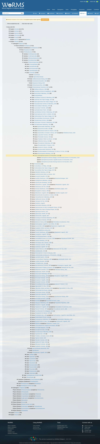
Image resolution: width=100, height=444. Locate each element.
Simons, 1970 (41, 211)
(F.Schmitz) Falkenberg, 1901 (45, 217)
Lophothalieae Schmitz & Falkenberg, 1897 (44, 112)
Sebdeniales (32, 373)
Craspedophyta (25, 396)
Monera (16, 39)
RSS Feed (85, 428)
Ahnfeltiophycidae (32, 54)
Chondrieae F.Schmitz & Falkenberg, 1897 (44, 97)
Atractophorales (33, 66)
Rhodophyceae (24, 383)
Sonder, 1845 (64, 259)
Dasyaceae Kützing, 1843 (38, 83)
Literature (42, 13)
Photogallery (74, 9)
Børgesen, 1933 (41, 327)
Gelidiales (31, 354)
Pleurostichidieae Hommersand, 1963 (43, 118)
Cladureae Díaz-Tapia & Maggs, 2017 (43, 99)
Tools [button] (82, 13)
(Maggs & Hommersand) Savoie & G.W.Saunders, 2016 (60, 157)
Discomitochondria (38, 398)
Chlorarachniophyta (26, 389)
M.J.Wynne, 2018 (44, 147)
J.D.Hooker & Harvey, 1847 (47, 132)
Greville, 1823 (67, 238)
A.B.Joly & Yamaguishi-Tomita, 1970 (47, 207)
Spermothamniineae (38, 76)
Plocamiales (32, 369)
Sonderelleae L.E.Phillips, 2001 (41, 166)
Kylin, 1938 (40, 333)
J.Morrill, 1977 (41, 213)
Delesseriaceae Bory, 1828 (38, 85)
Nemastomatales (33, 365)
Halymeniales (32, 360)
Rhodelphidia (24, 410)
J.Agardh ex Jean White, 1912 (46, 224)
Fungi (16, 37)
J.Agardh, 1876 (63, 321)
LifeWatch (89, 9)
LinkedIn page (86, 430)
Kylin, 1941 (40, 251)
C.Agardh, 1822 (62, 184)
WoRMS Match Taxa (62, 425)
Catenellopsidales (33, 70)
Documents (82, 9)
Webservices (60, 428)
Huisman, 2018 (44, 137)
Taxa (35, 13)
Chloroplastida (24, 391)
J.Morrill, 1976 (41, 271)
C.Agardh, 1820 (42, 306)
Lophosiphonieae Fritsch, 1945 (41, 110)
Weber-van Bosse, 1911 (43, 228)
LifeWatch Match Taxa (62, 427)
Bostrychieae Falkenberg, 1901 (41, 93)
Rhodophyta (27, 45)
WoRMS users (11, 431)
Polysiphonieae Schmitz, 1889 (41, 120)
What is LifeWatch (12, 427)
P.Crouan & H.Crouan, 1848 (45, 238)
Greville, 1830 (44, 128)
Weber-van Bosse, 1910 (45, 174)
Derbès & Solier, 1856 (42, 321)
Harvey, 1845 (41, 199)
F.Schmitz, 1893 (41, 282)
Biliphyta (21, 43)
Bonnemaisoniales (33, 68)
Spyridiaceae (35, 350)
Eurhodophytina (34, 47)
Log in (97, 13)
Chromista (17, 35)
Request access (37, 428)
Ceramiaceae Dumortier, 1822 (39, 81)
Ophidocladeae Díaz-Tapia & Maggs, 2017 (44, 116)
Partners (10, 430)
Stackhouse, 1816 (41, 188)
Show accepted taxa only (12, 23)
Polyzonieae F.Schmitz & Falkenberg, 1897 (44, 122)
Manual (90, 13)
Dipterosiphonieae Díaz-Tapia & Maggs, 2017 (45, 101)
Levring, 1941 (43, 230)
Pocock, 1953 (42, 317)
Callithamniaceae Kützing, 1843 (40, 78)
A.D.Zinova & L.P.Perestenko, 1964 (47, 255)
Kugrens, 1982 (41, 257)
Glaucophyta (24, 400)
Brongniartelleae (38, 95)
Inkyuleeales (32, 362)
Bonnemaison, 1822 (42, 236)
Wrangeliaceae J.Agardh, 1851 (39, 352)
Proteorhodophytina (35, 379)
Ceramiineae (37, 74)
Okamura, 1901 (41, 248)
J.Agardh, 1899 (41, 280)
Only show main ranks (26, 23)
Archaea (17, 31)
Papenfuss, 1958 (62, 302)
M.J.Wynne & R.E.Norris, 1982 (46, 325)
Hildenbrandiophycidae (33, 58)
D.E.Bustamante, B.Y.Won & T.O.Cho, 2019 (52, 151)
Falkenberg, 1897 (45, 126)
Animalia (17, 29)
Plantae (16, 41)
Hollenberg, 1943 (43, 319)
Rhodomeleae (37, 163)
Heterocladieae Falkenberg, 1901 (42, 105)
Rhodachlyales (30, 377)
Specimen (60, 13)
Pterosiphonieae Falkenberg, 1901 (42, 124)
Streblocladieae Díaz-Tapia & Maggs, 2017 (44, 168)
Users (67, 9)
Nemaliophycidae (32, 60)
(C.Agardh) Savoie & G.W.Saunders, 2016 (57, 159)
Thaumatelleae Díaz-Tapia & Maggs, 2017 (44, 170)
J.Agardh (40, 203)
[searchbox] (11, 13)
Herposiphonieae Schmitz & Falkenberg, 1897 (45, 103)
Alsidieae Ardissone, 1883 (40, 89)
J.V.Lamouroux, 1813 (61, 221)
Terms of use (36, 427)
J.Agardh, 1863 (61, 275)
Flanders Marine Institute (45, 442)
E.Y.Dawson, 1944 (61, 284)
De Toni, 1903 (41, 201)
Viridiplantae (22, 387)
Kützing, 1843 (41, 296)
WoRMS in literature (12, 433)
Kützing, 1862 (41, 292)
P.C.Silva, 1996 (42, 286)
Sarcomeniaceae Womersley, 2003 (40, 348)
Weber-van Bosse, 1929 (46, 139)
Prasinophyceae (38, 406)
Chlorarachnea (40, 389)
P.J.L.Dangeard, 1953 (44, 311)
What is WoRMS (12, 425)
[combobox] (11, 13)
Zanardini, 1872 (41, 176)
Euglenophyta (24, 398)
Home (48, 9)
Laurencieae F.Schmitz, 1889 (41, 107)
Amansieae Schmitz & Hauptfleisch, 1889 (44, 91)
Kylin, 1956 (40, 226)
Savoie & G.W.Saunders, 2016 (48, 155)
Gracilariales (32, 358)
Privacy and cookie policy (75, 442)
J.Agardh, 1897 (42, 215)
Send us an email (87, 425)
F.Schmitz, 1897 (44, 134)
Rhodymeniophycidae (33, 62)
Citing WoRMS (36, 425)
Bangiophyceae (27, 49)
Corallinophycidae (32, 56)
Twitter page (86, 427)
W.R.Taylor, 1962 (41, 342)
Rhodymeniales (33, 371)
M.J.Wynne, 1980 (42, 190)
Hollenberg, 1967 (45, 153)
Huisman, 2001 (42, 219)
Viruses (16, 414)
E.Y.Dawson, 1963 (46, 145)
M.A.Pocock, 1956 (42, 290)
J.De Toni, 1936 (41, 186)
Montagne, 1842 (61, 178)
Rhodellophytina (34, 381)
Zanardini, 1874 (42, 269)
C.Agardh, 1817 (61, 192)
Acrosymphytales (33, 64)
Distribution (51, 13)
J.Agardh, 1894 (42, 192)
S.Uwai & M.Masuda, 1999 (45, 253)
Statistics (75, 13)
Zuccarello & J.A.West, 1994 (45, 195)
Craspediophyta (25, 394)
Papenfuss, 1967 (43, 259)
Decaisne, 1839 (41, 261)
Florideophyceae (28, 52)
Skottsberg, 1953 (42, 182)
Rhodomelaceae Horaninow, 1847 (40, 87)
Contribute (96, 9)
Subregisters (60, 9)
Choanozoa (38, 394)
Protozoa (17, 412)
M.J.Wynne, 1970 (42, 313)
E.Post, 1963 (41, 284)
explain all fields (45, 19)
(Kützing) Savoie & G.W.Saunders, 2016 (56, 161)
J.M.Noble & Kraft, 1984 (43, 336)
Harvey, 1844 (69, 132)
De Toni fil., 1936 (42, 298)
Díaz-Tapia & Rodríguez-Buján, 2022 (46, 209)
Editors (67, 13)
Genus (36, 155)
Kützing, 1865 (41, 275)
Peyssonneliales (33, 367)
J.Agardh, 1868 (42, 184)
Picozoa (23, 402)
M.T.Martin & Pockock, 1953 (45, 267)
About (53, 9)
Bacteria (17, 33)
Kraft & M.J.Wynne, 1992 (47, 130)
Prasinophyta (24, 406)
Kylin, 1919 (41, 329)
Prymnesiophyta (25, 408)
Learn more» (68, 439)
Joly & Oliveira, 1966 (43, 242)
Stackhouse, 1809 (41, 178)
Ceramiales (32, 72)
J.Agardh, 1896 (42, 234)
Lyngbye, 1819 (61, 188)
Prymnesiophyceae (40, 408)
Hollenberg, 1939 (42, 180)
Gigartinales (32, 356)
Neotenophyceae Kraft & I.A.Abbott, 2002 (44, 114)
